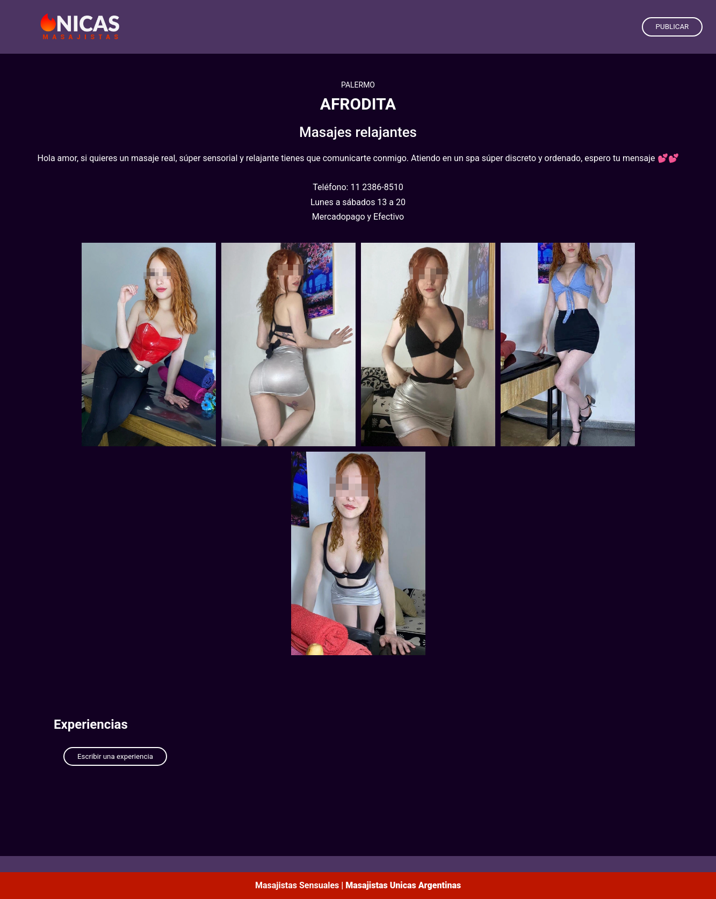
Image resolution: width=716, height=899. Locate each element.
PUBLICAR (672, 27)
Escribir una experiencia (115, 756)
